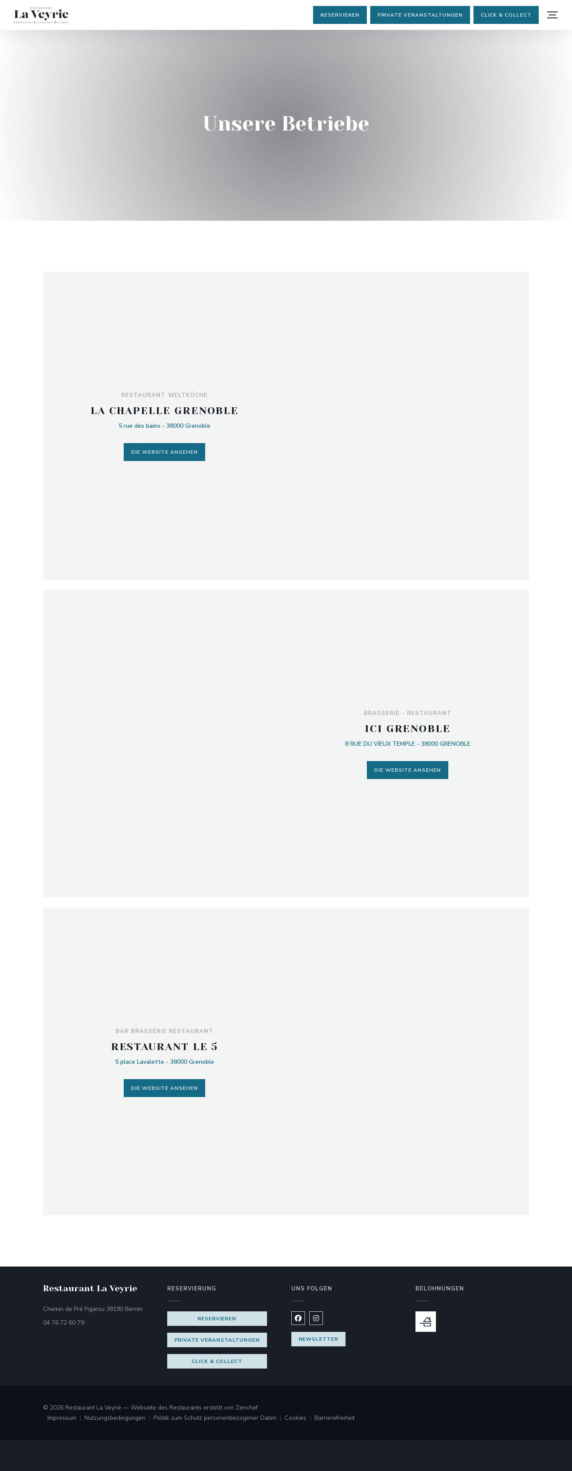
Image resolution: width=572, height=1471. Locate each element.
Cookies (299, 1418)
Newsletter (319, 1339)
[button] (552, 15)
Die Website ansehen (164, 452)
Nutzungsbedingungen (119, 1418)
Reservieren (340, 15)
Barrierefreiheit (334, 1418)
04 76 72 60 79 (63, 1323)
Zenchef (246, 1408)
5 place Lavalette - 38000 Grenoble (164, 1062)
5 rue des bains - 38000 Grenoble (164, 426)
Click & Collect (506, 15)
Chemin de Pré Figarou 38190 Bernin (100, 1308)
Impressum (65, 1418)
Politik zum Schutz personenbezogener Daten (219, 1418)
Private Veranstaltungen (420, 15)
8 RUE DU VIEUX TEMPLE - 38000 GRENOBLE (407, 744)
